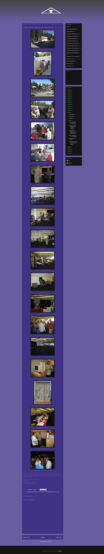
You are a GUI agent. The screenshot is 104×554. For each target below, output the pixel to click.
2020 (69, 102)
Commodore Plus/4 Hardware (73, 48)
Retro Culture (56, 491)
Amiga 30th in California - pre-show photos (73, 132)
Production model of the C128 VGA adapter (73, 143)
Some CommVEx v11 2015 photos (73, 136)
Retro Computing (48, 491)
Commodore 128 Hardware (72, 33)
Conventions (41, 491)
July (70, 120)
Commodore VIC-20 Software (73, 56)
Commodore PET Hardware (72, 45)
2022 (69, 98)
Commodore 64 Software (72, 41)
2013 (69, 149)
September (71, 116)
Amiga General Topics (32, 491)
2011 (69, 153)
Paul (69, 160)
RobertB (69, 163)
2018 (69, 106)
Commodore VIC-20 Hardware (73, 52)
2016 (69, 110)
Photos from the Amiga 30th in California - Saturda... (72, 127)
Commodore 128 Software (72, 36)
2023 (69, 96)
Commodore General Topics (72, 43)
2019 (69, 104)
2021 (69, 100)
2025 (69, 92)
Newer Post (26, 537)
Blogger (60, 551)
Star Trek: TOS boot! (72, 139)
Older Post (59, 537)
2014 (69, 147)
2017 (69, 108)
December (71, 114)
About (68, 26)
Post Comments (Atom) (45, 541)
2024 (69, 94)
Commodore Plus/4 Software (72, 50)
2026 (69, 90)
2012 (69, 151)
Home (43, 537)
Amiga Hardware (70, 31)
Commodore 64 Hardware (72, 38)
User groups (69, 65)
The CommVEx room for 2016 (72, 123)
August (71, 118)
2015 (69, 112)
